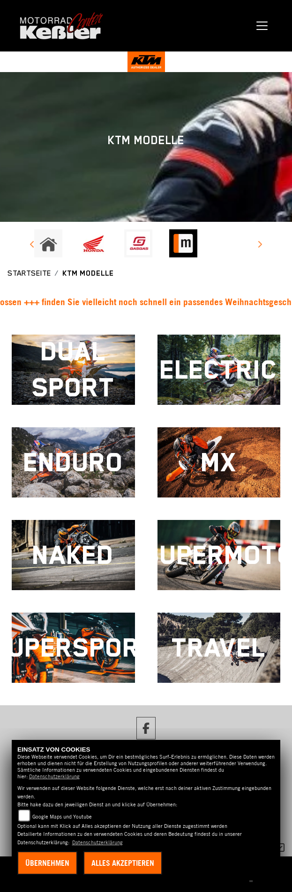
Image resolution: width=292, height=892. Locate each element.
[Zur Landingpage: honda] (93, 243)
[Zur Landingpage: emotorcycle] (228, 243)
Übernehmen (47, 863)
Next (260, 245)
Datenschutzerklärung (54, 776)
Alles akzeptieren (122, 863)
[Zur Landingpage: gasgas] (138, 243)
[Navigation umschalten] (262, 26)
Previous (32, 245)
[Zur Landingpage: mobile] (183, 243)
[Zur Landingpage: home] (48, 243)
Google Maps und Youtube (62, 816)
